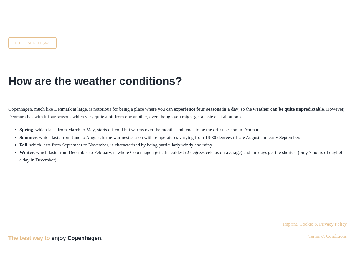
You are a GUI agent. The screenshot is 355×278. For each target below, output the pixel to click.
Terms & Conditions (327, 236)
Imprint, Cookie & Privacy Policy (315, 224)
